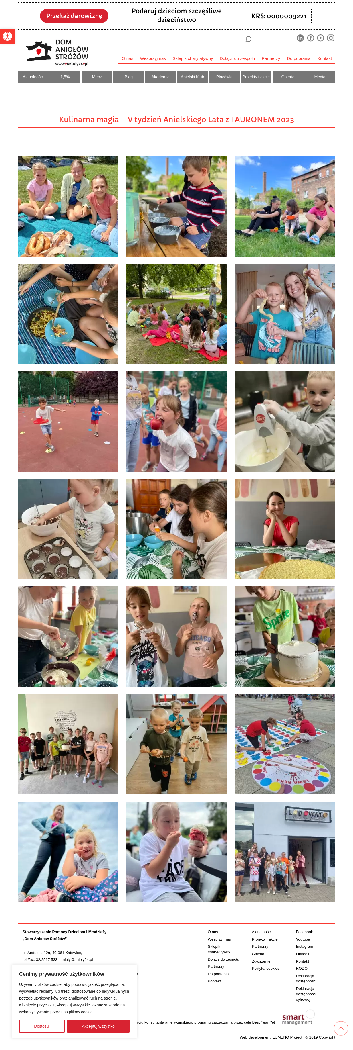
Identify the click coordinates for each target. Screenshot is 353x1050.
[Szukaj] (248, 39)
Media (320, 77)
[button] (7, 36)
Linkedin (303, 954)
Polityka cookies (265, 968)
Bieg (129, 77)
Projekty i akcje (256, 77)
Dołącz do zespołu (237, 58)
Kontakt (324, 58)
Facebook (304, 932)
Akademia (161, 77)
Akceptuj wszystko (98, 1026)
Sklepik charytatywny (192, 58)
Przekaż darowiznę (74, 16)
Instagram (304, 946)
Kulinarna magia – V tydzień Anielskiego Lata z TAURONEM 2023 (176, 119)
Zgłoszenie (261, 961)
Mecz (97, 77)
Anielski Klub (192, 77)
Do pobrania (298, 58)
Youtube (303, 939)
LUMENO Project (287, 1037)
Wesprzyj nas (153, 58)
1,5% (65, 77)
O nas (127, 58)
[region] (74, 1002)
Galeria (288, 77)
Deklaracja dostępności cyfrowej (306, 994)
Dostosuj (41, 1026)
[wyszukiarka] (274, 39)
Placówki (224, 77)
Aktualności (33, 77)
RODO (302, 968)
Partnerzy (271, 58)
